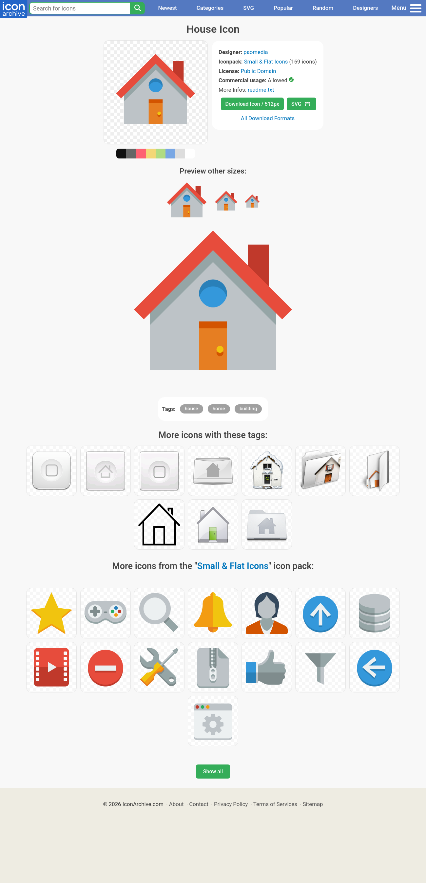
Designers (365, 8)
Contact (198, 804)
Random (323, 8)
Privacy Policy (231, 804)
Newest (167, 8)
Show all (213, 771)
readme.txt (261, 89)
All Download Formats (268, 118)
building (248, 409)
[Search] (137, 8)
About (176, 804)
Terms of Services (275, 804)
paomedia (255, 52)
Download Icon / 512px (252, 104)
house (191, 409)
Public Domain (258, 71)
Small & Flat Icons (266, 61)
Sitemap (313, 804)
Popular (283, 8)
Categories (210, 8)
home (219, 409)
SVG (248, 8)
